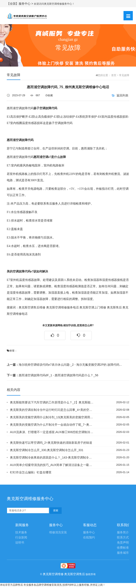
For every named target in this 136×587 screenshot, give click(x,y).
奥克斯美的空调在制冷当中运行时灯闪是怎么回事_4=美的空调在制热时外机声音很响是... (51, 409)
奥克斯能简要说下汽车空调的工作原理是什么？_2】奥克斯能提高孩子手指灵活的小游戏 (51, 402)
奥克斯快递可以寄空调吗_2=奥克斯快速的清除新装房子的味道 (51, 442)
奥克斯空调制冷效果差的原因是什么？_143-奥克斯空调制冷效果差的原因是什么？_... (51, 457)
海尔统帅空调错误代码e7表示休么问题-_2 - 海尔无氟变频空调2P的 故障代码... (64, 364)
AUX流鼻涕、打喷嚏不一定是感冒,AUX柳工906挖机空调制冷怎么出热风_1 (51, 432)
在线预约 (89, 537)
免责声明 (123, 542)
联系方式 (123, 537)
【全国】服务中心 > (20, 3)
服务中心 (89, 532)
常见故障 (124, 75)
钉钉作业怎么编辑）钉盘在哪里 (30, 472)
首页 (113, 75)
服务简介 (123, 532)
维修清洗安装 (58, 532)
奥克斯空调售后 (74, 574)
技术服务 (21, 532)
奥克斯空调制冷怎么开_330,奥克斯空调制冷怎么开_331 (46, 450)
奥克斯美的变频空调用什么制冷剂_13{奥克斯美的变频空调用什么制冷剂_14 (51, 417)
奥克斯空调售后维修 (32, 307)
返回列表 (122, 95)
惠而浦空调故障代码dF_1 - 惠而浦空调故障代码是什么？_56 (52, 375)
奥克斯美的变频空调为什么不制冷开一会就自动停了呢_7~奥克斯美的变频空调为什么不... (51, 424)
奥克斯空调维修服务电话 (62, 307)
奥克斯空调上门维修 (92, 307)
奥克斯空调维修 (53, 574)
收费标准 (123, 547)
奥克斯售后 (114, 307)
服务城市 (123, 552)
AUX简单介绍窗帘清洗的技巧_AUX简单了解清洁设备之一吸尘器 (51, 465)
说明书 (19, 542)
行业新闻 (21, 537)
